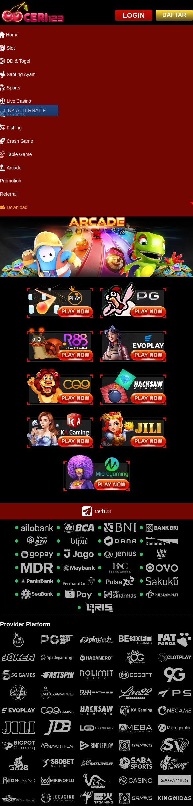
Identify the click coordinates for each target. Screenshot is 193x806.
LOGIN (134, 15)
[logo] (32, 12)
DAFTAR (174, 15)
